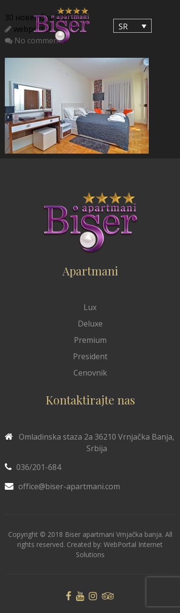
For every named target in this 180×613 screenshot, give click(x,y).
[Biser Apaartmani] (61, 25)
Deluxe (90, 323)
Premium (90, 340)
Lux (90, 307)
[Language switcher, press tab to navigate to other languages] (132, 26)
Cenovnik (90, 372)
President (90, 356)
